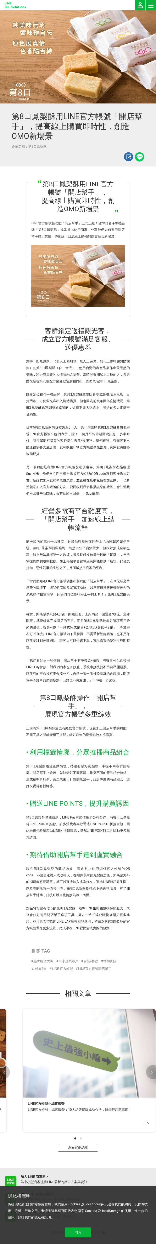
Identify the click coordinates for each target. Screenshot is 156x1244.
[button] (75, 1138)
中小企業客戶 (68, 961)
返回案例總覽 (78, 1147)
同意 (78, 1232)
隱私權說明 (42, 1217)
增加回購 (110, 961)
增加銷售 (40, 969)
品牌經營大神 (43, 961)
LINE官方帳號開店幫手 (95, 969)
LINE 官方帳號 (62, 969)
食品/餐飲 (90, 961)
